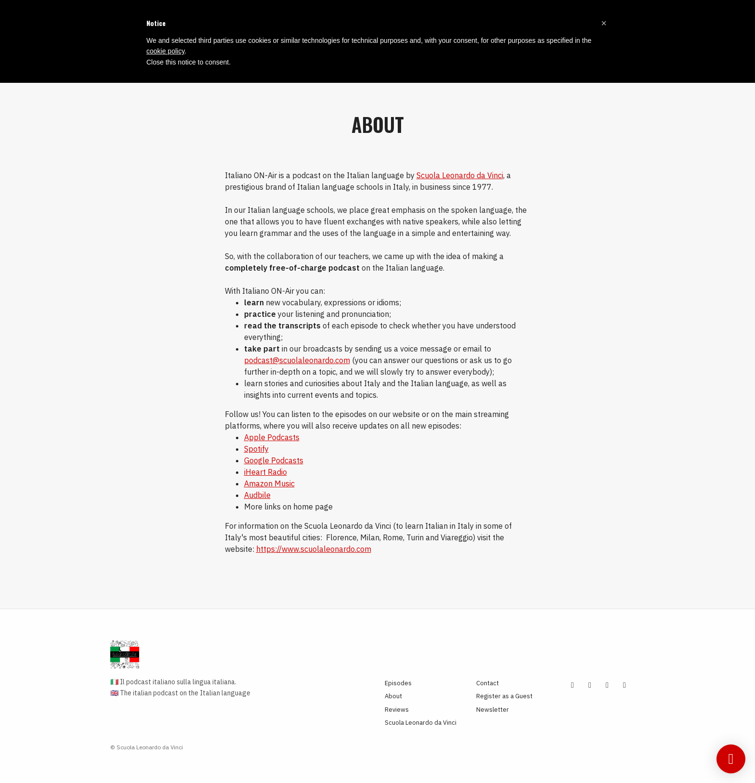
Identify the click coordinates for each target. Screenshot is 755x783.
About (393, 696)
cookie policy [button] (165, 51)
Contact (487, 683)
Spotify (256, 449)
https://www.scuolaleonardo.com (313, 549)
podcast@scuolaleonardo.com (297, 360)
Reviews (397, 709)
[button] (604, 23)
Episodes (398, 683)
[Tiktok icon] (607, 685)
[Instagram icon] (590, 685)
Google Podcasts (273, 460)
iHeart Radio (265, 472)
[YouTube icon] (572, 685)
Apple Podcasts (271, 437)
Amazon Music (269, 483)
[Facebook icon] (624, 685)
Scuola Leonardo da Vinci (460, 175)
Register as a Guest (504, 696)
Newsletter (492, 709)
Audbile (257, 495)
